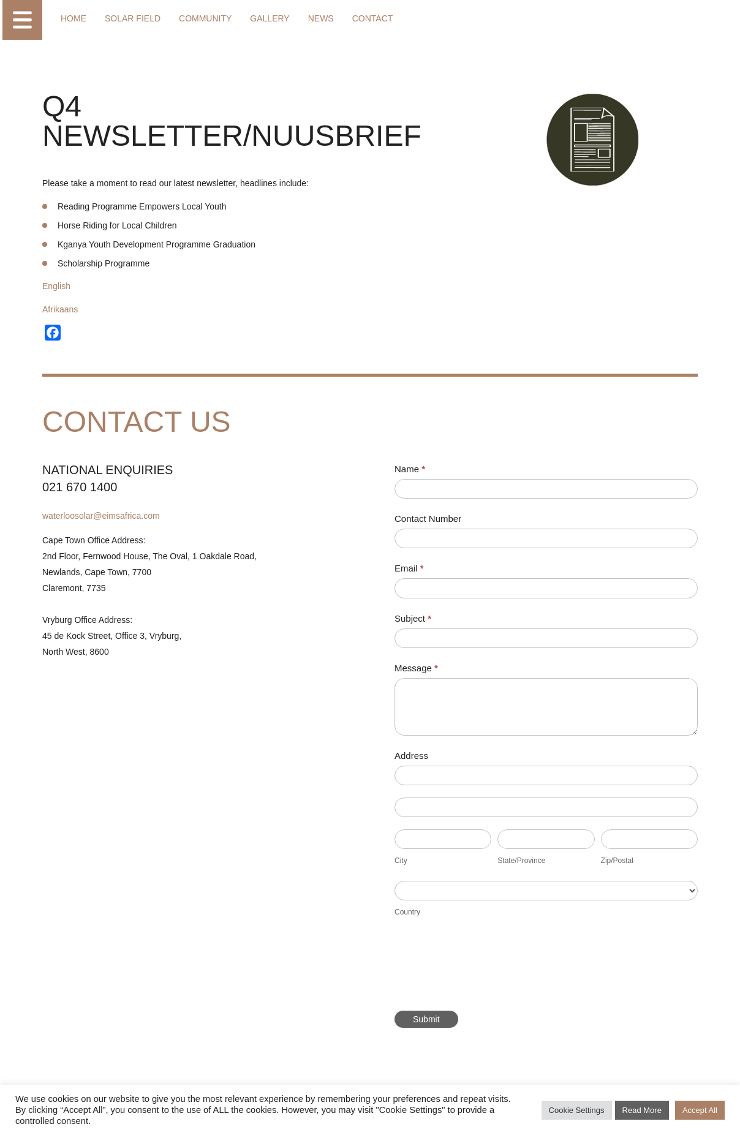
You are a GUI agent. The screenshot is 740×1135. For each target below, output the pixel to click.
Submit (426, 1019)
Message (416, 668)
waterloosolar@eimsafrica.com (101, 516)
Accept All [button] (699, 1110)
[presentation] (488, 968)
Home (73, 18)
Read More (642, 1110)
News (321, 18)
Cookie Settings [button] (577, 1110)
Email (409, 568)
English (56, 286)
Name (410, 469)
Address (411, 755)
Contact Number (428, 518)
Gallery (269, 18)
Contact (372, 18)
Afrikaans (60, 309)
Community (205, 18)
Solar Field (132, 18)
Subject (413, 618)
